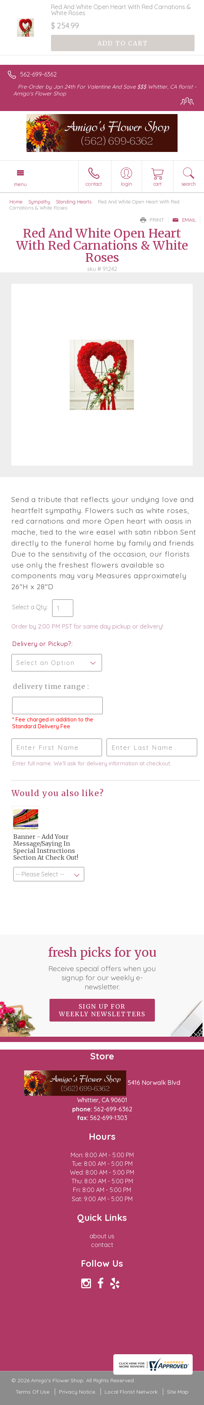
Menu (20, 184)
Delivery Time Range (49, 686)
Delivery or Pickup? (41, 644)
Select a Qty (29, 607)
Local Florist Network (131, 1391)
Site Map (178, 1391)
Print (152, 219)
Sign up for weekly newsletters (102, 1010)
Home (16, 202)
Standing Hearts (73, 202)
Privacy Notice (77, 1391)
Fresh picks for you (102, 968)
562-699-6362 (38, 74)
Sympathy (39, 202)
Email (184, 219)
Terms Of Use (32, 1391)
